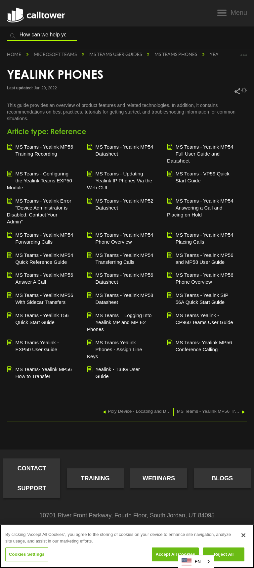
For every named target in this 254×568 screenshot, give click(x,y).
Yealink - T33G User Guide (113, 372)
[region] (127, 546)
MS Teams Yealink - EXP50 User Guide (33, 345)
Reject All (223, 554)
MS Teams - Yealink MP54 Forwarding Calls (40, 238)
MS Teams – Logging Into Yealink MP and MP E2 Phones (119, 322)
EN (191, 562)
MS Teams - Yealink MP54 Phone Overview (120, 238)
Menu (239, 12)
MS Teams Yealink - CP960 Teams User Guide (200, 318)
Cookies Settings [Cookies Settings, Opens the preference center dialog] (27, 554)
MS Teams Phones (176, 54)
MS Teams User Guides (116, 54)
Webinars (159, 478)
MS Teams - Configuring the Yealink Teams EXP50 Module (39, 180)
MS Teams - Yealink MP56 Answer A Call (40, 278)
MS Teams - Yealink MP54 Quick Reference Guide (40, 258)
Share (237, 91)
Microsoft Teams (56, 54)
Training (95, 478)
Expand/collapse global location (243, 53)
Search (13, 36)
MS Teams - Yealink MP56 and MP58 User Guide (200, 258)
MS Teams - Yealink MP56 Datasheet (120, 278)
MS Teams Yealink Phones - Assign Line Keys (114, 349)
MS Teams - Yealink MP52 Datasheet (120, 204)
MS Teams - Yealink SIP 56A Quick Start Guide (197, 298)
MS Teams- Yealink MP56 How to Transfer (39, 372)
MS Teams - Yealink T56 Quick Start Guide (38, 318)
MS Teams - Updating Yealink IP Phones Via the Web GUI (119, 180)
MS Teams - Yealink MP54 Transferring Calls (120, 258)
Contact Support (31, 478)
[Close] (243, 535)
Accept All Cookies (175, 554)
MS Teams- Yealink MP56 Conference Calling (199, 345)
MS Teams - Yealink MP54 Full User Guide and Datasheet (200, 153)
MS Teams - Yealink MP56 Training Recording (40, 150)
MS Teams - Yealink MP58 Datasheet (120, 298)
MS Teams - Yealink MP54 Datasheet (120, 150)
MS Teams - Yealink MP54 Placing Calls (200, 238)
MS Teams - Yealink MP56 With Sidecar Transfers (40, 298)
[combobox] (196, 561)
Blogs (222, 478)
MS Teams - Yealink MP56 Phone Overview (200, 278)
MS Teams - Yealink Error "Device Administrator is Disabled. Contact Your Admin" (39, 210)
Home (14, 54)
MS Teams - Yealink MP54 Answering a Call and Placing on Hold (200, 207)
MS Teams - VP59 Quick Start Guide (198, 176)
